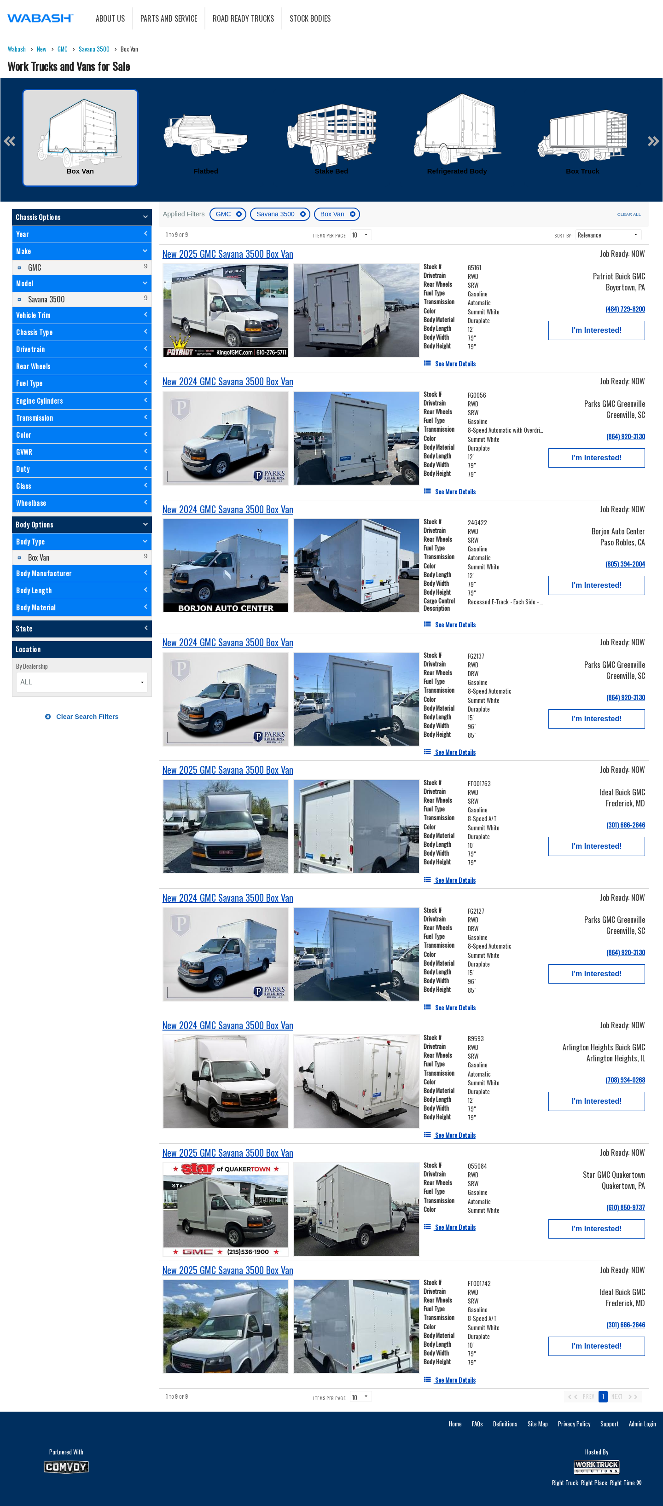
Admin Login (642, 1423)
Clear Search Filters (81, 716)
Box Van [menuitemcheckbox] (37, 557)
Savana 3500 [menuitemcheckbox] (45, 299)
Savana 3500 (276, 214)
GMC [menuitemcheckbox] (33, 267)
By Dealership (32, 666)
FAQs (477, 1423)
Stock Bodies (310, 18)
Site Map (538, 1423)
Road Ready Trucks (243, 18)
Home (455, 1423)
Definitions (505, 1423)
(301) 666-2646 (625, 824)
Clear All (629, 214)
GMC (224, 214)
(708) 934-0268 (625, 1079)
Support (609, 1423)
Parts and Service (168, 18)
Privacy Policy (574, 1423)
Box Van (333, 214)
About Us (110, 18)
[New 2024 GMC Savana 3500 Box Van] (228, 381)
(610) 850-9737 (625, 1207)
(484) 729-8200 (625, 308)
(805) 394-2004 (625, 563)
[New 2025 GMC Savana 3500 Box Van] (228, 254)
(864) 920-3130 (625, 436)
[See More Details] (450, 363)
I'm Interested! (597, 330)
